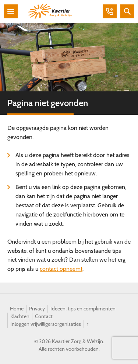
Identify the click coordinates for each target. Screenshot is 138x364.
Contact (44, 316)
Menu (11, 11)
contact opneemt (61, 268)
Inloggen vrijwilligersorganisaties (45, 324)
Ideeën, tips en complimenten (83, 308)
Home (17, 308)
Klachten (19, 316)
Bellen (110, 11)
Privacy (37, 308)
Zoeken (127, 11)
